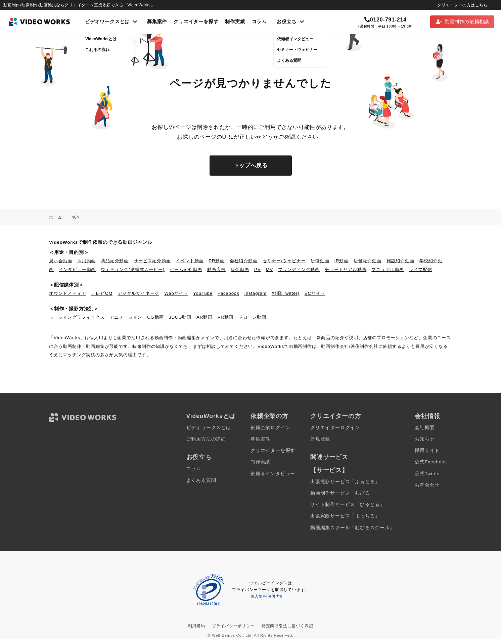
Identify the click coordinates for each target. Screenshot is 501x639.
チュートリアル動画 (345, 269)
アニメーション (126, 317)
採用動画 (86, 260)
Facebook (228, 293)
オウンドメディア (67, 293)
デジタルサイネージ (138, 293)
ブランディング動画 (299, 269)
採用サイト (427, 450)
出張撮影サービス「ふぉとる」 (345, 481)
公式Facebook (431, 461)
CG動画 (155, 317)
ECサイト (315, 293)
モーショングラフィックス (77, 317)
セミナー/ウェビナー (284, 260)
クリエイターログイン (335, 427)
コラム (259, 21)
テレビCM (101, 293)
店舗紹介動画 (367, 260)
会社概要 (425, 427)
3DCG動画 (180, 317)
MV (269, 269)
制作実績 (235, 21)
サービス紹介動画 (152, 260)
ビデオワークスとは (208, 427)
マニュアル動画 (387, 269)
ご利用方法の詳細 (206, 439)
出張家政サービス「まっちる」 (345, 515)
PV (257, 269)
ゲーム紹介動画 (186, 269)
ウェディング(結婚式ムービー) (133, 269)
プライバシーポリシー (233, 626)
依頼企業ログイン (270, 427)
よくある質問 (201, 480)
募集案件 (157, 21)
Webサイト (176, 293)
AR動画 (204, 317)
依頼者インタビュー (272, 473)
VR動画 (226, 317)
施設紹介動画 (400, 260)
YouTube (203, 293)
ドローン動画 (252, 317)
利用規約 (196, 626)
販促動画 (240, 269)
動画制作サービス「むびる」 (342, 493)
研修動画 (320, 260)
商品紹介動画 (115, 260)
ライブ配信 (420, 269)
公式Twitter (427, 473)
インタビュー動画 (77, 269)
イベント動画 (189, 260)
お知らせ (425, 439)
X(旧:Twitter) (286, 293)
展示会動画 (60, 260)
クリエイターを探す (196, 21)
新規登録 (320, 439)
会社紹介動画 (244, 260)
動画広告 (216, 269)
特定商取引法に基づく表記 (287, 626)
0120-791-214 (385, 19)
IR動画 (341, 260)
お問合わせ (427, 485)
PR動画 (217, 260)
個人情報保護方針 (267, 596)
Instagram (255, 293)
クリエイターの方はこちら (462, 5)
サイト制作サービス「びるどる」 (347, 504)
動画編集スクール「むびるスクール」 (352, 527)
